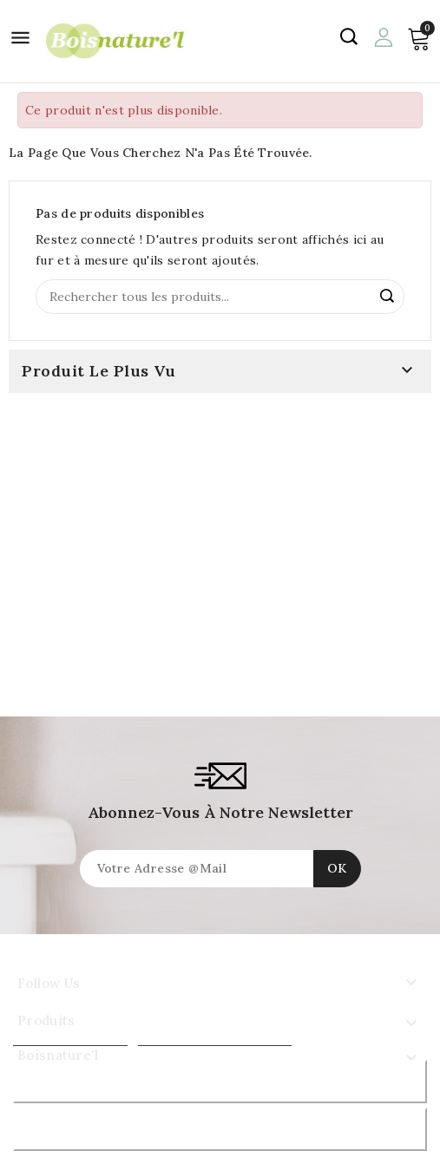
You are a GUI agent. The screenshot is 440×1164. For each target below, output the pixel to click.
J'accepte (220, 1128)
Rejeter (220, 1081)
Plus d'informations (70, 1037)
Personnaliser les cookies (215, 1037)
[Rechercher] (220, 296)
